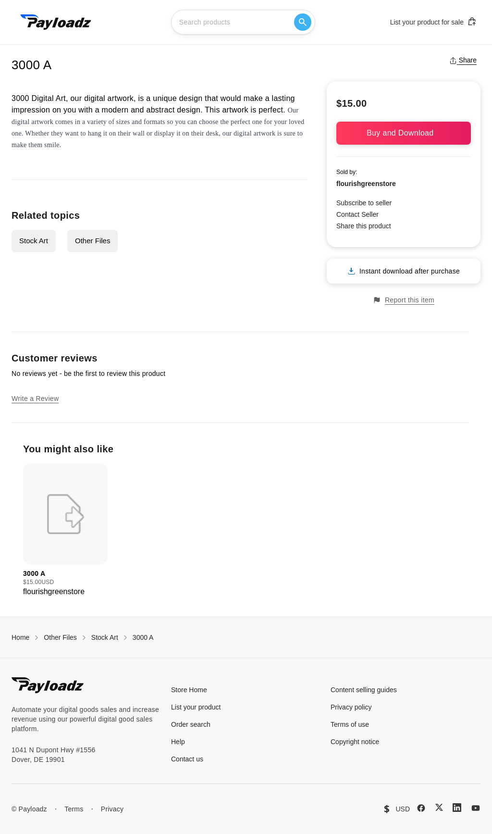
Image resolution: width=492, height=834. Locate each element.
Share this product (363, 226)
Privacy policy (351, 707)
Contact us (187, 759)
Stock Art (33, 241)
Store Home (189, 690)
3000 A (143, 637)
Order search (190, 724)
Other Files (92, 241)
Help (178, 742)
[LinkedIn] (457, 807)
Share (463, 60)
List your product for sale (433, 21)
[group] (65, 530)
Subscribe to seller (364, 203)
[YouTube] (475, 808)
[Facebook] (421, 808)
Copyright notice (355, 742)
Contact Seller (357, 214)
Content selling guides (364, 690)
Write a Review (35, 398)
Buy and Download (404, 133)
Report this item (403, 300)
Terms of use (350, 724)
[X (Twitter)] (439, 807)
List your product (196, 707)
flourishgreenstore (366, 183)
